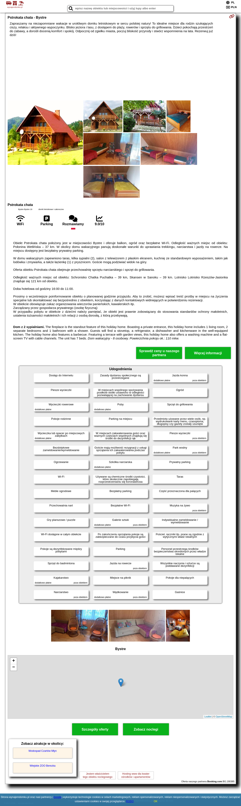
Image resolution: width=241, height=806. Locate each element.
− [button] (13, 667)
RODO (130, 801)
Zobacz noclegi (146, 729)
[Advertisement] (121, 68)
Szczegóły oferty (95, 729)
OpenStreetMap (224, 716)
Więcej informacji (208, 353)
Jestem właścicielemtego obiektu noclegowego (97, 775)
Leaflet (207, 716)
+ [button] (13, 661)
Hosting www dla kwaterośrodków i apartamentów (135, 775)
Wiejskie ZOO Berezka (42, 765)
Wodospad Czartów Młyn (42, 750)
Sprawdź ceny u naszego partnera (159, 353)
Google (57, 797)
